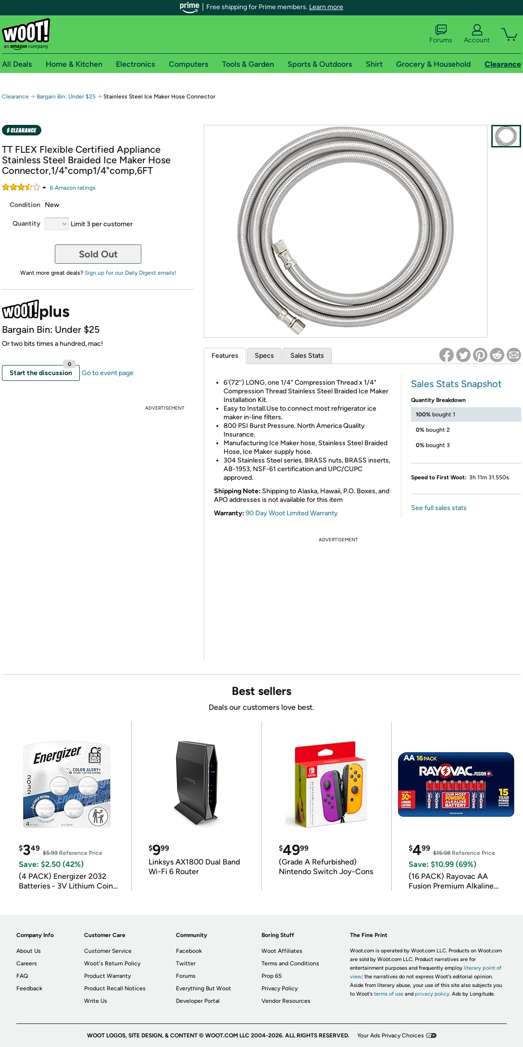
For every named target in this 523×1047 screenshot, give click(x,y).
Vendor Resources (286, 1001)
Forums (440, 34)
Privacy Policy (280, 988)
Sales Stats (307, 356)
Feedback (29, 988)
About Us (28, 951)
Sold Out (98, 254)
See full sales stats (439, 508)
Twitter (186, 963)
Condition (25, 205)
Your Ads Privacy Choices (390, 1035)
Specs (264, 356)
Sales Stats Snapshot (456, 384)
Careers (26, 963)
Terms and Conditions (290, 963)
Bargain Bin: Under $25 (66, 96)
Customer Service (108, 951)
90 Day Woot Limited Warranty (292, 513)
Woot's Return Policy (112, 963)
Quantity (26, 223)
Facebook (189, 951)
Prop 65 (272, 976)
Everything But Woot (203, 988)
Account (477, 34)
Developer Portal (198, 1001)
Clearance (15, 96)
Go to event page (108, 373)
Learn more (326, 7)
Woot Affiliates (282, 951)
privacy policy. (432, 994)
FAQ (22, 976)
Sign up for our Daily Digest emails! (130, 272)
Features (225, 356)
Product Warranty (107, 976)
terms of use (388, 994)
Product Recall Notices (115, 988)
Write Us (95, 1001)
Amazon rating (73, 187)
